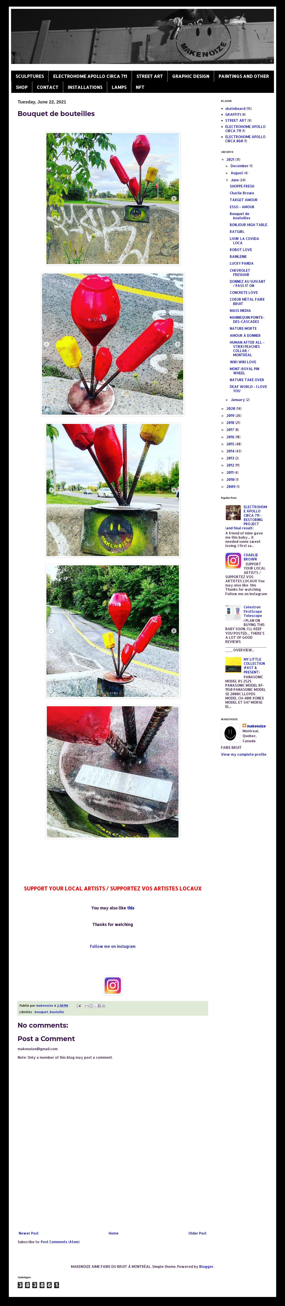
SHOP (21, 87)
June (235, 180)
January (238, 399)
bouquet (41, 1012)
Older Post (197, 1233)
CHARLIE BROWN (251, 557)
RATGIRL (237, 231)
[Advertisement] (113, 1193)
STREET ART (149, 76)
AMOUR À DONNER (245, 335)
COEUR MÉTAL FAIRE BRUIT (247, 301)
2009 (231, 486)
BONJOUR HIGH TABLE (248, 224)
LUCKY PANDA (242, 263)
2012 (230, 465)
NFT (140, 87)
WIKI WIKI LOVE (243, 362)
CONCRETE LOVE (244, 292)
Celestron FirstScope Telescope (253, 611)
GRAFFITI (233, 114)
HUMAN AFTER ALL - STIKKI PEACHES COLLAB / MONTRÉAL (247, 348)
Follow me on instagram (113, 946)
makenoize (256, 726)
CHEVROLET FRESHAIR (240, 272)
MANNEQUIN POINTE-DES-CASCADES (247, 319)
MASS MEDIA (240, 310)
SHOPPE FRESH (242, 186)
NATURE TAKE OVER (247, 379)
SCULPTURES (29, 76)
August (237, 173)
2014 (230, 451)
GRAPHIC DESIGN (190, 76)
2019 (230, 415)
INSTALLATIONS (85, 87)
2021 (230, 159)
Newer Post (29, 1233)
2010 (231, 479)
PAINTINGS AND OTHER (243, 76)
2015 (230, 444)
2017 (230, 429)
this (130, 907)
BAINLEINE (238, 256)
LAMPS (119, 87)
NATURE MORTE (243, 328)
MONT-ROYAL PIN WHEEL (244, 370)
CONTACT (47, 87)
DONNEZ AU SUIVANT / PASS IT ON (248, 283)
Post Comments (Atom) (60, 1241)
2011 (230, 472)
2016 (230, 437)
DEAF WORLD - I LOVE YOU (248, 388)
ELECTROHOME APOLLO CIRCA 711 (90, 76)
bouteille (57, 1012)
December (240, 165)
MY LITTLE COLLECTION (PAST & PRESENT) (254, 665)
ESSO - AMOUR (242, 206)
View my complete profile (243, 754)
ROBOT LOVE (241, 249)
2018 (230, 422)
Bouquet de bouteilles (240, 215)
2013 (230, 458)
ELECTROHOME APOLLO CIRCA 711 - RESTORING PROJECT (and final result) (246, 517)
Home (114, 1233)
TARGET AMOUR (244, 199)
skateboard (235, 108)
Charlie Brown (242, 193)
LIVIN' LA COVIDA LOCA (244, 240)
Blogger (206, 1266)
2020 (231, 408)
